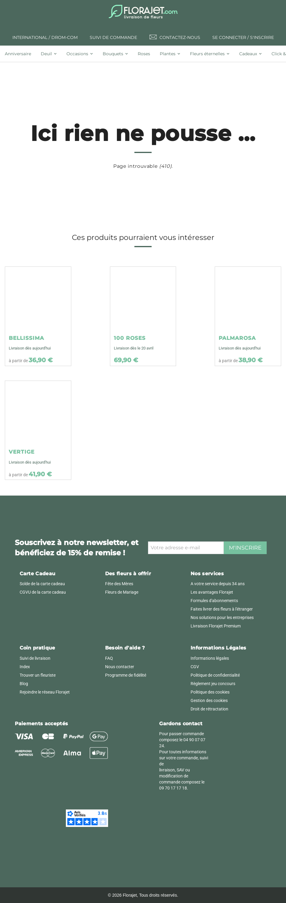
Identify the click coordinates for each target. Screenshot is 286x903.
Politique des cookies (210, 692)
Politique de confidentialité (215, 675)
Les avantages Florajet (212, 592)
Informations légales (210, 658)
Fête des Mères (119, 583)
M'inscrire (245, 547)
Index (25, 666)
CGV (195, 666)
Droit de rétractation (209, 709)
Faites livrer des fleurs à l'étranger (222, 609)
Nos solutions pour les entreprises (222, 617)
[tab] (20, 53)
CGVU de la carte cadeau (43, 592)
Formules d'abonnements (214, 600)
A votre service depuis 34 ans (218, 583)
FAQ (109, 658)
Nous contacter (119, 666)
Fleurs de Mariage (121, 592)
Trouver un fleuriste (38, 675)
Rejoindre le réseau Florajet (45, 692)
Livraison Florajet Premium (216, 626)
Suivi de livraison (35, 658)
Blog (24, 683)
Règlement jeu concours (213, 683)
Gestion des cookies (209, 700)
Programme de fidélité (125, 675)
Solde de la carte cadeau (42, 583)
